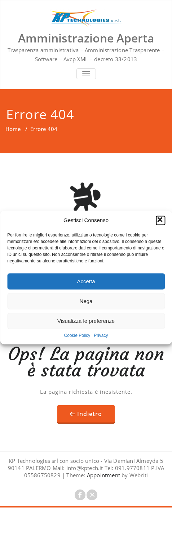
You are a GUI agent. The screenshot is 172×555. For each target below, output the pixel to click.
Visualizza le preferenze (86, 321)
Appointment (102, 475)
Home (13, 128)
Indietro (89, 414)
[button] (160, 220)
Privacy (101, 335)
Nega (86, 301)
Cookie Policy (77, 335)
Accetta (86, 281)
